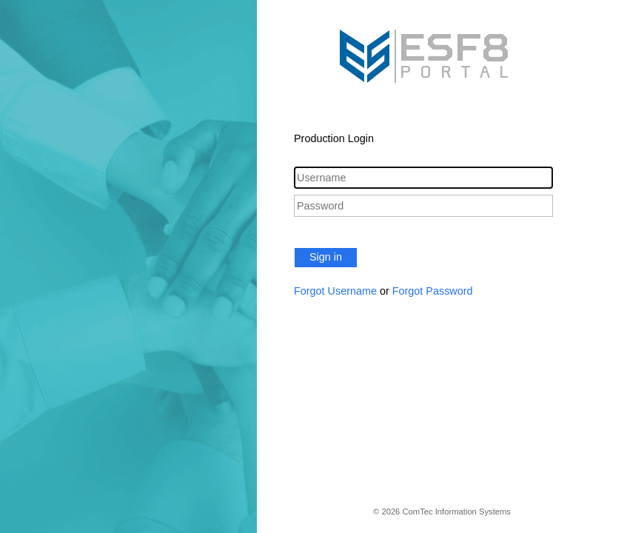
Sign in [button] (325, 257)
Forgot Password (432, 291)
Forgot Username (335, 291)
